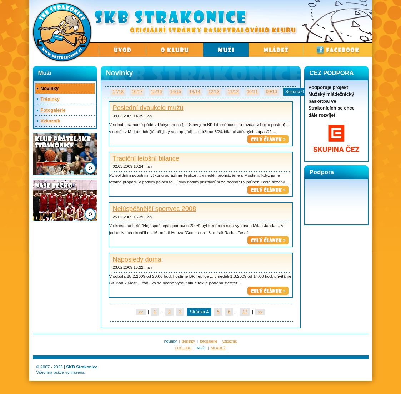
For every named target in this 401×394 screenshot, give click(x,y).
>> (260, 312)
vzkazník (229, 341)
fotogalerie (208, 341)
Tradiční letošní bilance (146, 158)
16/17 (137, 91)
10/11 (252, 91)
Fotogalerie (53, 110)
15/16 (156, 91)
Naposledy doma (137, 259)
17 (244, 311)
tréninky (188, 341)
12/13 (214, 91)
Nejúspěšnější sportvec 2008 (154, 208)
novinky (170, 341)
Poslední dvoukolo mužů (148, 107)
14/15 (175, 91)
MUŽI (201, 348)
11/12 (233, 91)
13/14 (194, 91)
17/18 (118, 91)
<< (141, 312)
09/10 (271, 91)
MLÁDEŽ (218, 348)
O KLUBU (183, 348)
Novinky (50, 88)
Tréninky (50, 99)
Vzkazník (50, 120)
